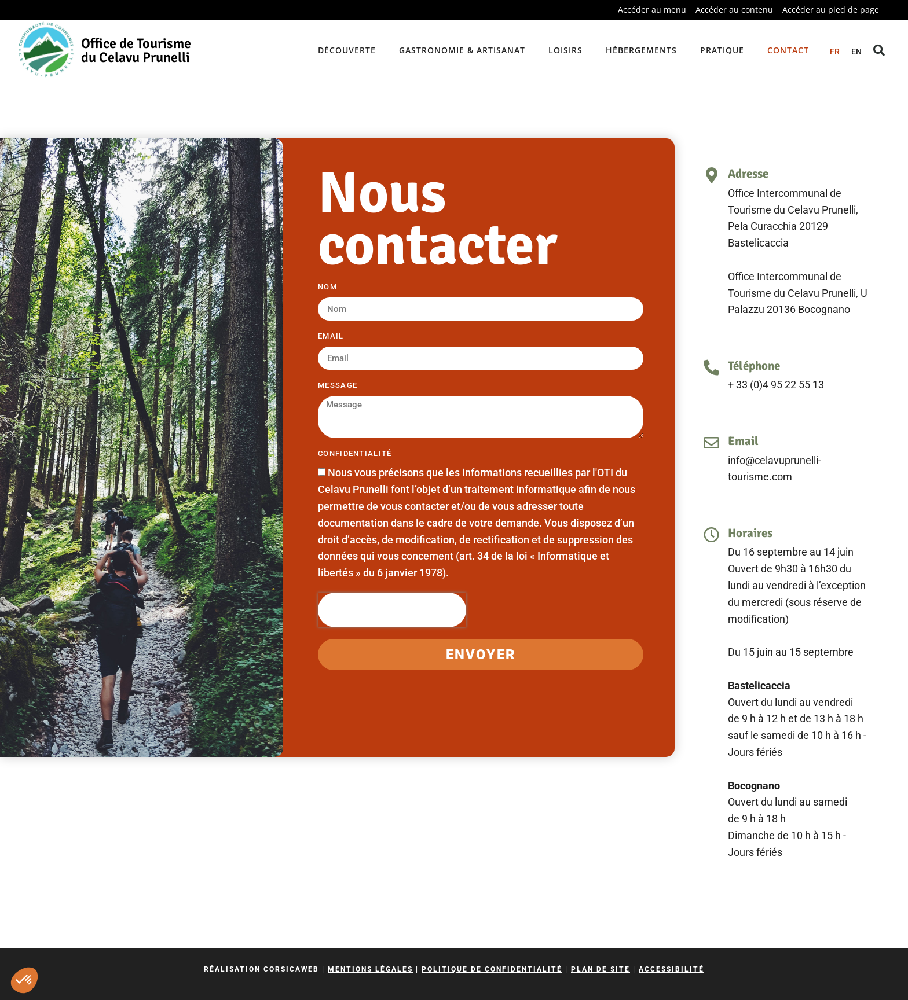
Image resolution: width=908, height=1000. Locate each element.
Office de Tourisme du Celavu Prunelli (136, 50)
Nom (327, 287)
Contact (788, 50)
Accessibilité (671, 969)
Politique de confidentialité (492, 969)
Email (331, 336)
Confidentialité (355, 454)
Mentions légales (370, 969)
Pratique (722, 50)
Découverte (347, 50)
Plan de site (600, 969)
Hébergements (641, 50)
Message (337, 385)
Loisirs (565, 50)
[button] (24, 980)
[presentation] (392, 610)
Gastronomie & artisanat (462, 50)
